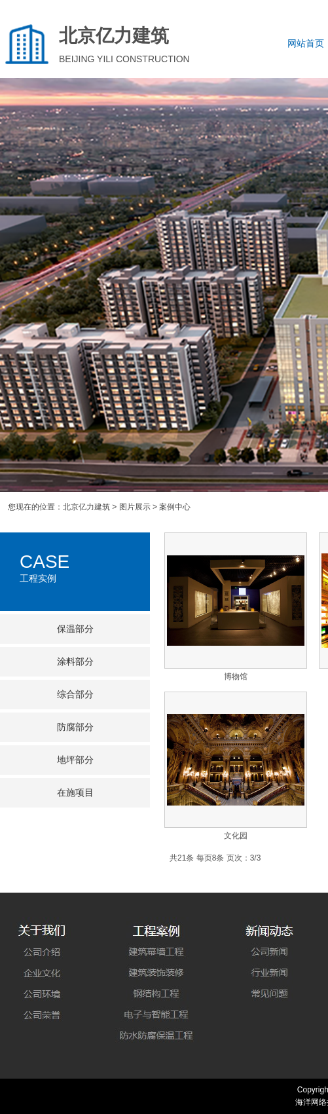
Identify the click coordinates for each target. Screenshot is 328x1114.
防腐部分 (75, 727)
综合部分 (75, 694)
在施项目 (75, 793)
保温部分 (75, 629)
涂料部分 (75, 662)
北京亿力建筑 (86, 506)
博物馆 (235, 676)
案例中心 (175, 506)
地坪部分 (75, 760)
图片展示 (135, 506)
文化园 (235, 835)
